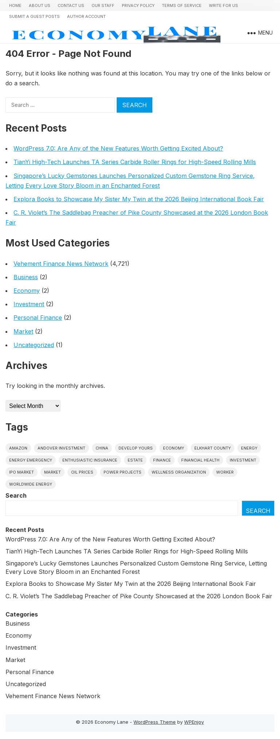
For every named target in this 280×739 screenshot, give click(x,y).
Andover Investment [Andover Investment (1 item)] (61, 448)
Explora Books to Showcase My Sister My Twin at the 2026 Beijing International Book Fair (138, 199)
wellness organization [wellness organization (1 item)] (179, 472)
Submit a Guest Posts (34, 16)
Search (16, 495)
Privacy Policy (138, 5)
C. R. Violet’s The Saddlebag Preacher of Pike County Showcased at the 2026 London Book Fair (138, 596)
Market (23, 331)
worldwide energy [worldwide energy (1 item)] (30, 484)
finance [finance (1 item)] (162, 460)
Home (15, 5)
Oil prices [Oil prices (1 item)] (82, 472)
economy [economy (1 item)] (173, 448)
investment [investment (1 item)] (243, 460)
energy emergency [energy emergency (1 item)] (30, 460)
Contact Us (71, 5)
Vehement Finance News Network (60, 263)
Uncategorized (33, 345)
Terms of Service (182, 5)
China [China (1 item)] (102, 448)
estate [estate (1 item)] (135, 460)
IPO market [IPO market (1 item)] (21, 472)
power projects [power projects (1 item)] (122, 472)
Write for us (223, 5)
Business (25, 277)
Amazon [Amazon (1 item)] (18, 448)
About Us (39, 5)
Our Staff (103, 5)
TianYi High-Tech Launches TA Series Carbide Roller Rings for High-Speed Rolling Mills (134, 162)
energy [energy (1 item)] (249, 448)
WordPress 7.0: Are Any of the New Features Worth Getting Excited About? (118, 148)
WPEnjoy (194, 722)
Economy (26, 290)
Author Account (86, 16)
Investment (28, 304)
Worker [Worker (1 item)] (225, 472)
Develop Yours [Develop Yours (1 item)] (135, 448)
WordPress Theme (154, 722)
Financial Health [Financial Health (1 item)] (200, 460)
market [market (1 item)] (52, 472)
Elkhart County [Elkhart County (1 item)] (212, 448)
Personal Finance (37, 317)
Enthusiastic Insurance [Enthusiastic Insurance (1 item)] (89, 460)
